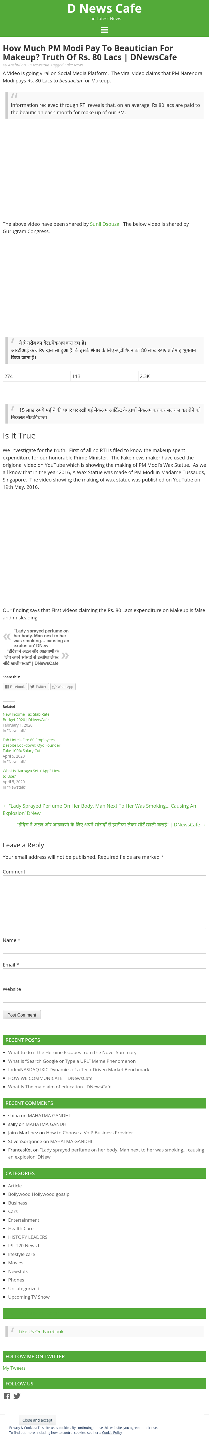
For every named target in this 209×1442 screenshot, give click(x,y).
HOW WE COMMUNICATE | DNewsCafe (50, 1078)
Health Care (20, 1228)
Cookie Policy (112, 1432)
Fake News (74, 64)
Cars (13, 1211)
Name (11, 940)
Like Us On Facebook (32, 1313)
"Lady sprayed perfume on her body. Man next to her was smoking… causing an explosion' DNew (41, 638)
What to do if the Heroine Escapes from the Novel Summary (72, 1052)
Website (12, 989)
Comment (14, 871)
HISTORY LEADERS (27, 1237)
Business (17, 1203)
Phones (16, 1280)
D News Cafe (104, 8)
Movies (15, 1262)
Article (15, 1185)
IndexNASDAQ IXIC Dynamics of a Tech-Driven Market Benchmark (78, 1069)
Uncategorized (23, 1288)
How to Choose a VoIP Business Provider (89, 1132)
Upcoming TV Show (29, 1297)
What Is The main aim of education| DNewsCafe (60, 1086)
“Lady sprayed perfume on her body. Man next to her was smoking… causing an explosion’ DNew (99, 809)
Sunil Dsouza (104, 224)
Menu (104, 30)
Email (11, 964)
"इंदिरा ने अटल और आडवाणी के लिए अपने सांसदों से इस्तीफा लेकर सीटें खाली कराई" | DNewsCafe (31, 657)
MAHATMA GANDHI (49, 1115)
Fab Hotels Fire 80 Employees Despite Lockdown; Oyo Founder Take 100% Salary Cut (31, 745)
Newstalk (41, 64)
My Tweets (14, 1368)
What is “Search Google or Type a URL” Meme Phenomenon (72, 1061)
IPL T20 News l (23, 1245)
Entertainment (23, 1220)
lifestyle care (21, 1254)
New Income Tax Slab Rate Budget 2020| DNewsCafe (26, 717)
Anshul (14, 64)
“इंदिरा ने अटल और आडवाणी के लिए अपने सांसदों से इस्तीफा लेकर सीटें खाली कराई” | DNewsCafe (111, 824)
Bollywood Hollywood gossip (38, 1194)
